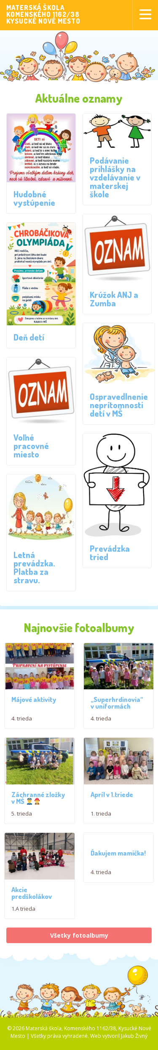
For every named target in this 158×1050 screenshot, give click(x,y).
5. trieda (21, 827)
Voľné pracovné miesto (31, 446)
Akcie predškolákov (31, 913)
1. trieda (101, 827)
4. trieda (21, 723)
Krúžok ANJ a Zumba (114, 298)
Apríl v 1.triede (112, 808)
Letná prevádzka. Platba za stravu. (34, 567)
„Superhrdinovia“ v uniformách (117, 709)
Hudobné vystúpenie (34, 198)
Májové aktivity (33, 704)
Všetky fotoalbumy (79, 956)
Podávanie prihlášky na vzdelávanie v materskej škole (115, 177)
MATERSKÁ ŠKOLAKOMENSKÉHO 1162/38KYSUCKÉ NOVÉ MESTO (43, 14)
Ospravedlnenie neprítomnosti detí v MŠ (119, 405)
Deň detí (28, 337)
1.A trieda (23, 929)
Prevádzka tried (110, 552)
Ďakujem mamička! (118, 867)
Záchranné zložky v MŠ (38, 811)
